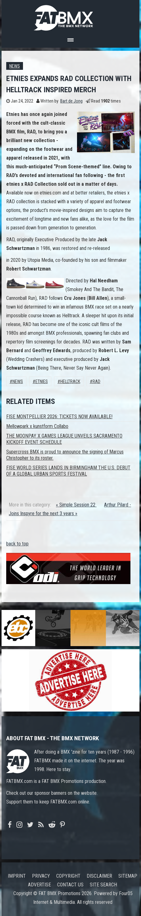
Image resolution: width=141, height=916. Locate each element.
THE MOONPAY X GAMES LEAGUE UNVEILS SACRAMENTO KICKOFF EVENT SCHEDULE (64, 439)
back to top (17, 544)
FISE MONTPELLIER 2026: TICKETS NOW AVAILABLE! (59, 417)
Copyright (68, 876)
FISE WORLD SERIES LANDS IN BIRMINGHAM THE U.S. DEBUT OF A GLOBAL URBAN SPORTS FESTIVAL (68, 471)
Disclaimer (99, 876)
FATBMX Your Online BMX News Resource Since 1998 (70, 16)
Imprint (17, 876)
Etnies (41, 381)
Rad (96, 381)
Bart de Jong (71, 101)
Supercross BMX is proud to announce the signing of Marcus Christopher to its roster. (65, 455)
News (14, 66)
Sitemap (127, 876)
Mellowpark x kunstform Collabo (37, 426)
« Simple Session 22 (76, 505)
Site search (103, 885)
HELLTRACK (70, 381)
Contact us (70, 885)
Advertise (39, 885)
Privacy (41, 876)
